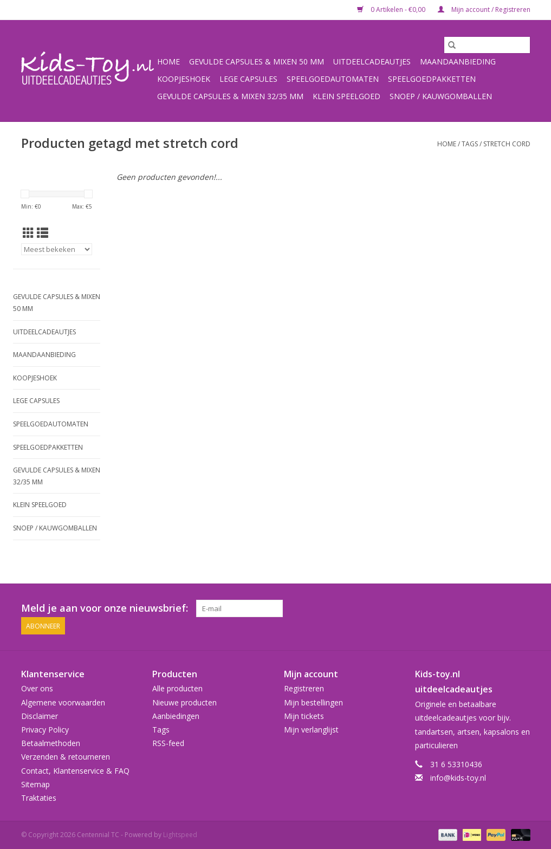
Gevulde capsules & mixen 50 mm (256, 61)
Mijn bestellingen (313, 702)
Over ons (37, 688)
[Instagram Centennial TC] (521, 608)
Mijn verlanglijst (311, 729)
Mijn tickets (304, 716)
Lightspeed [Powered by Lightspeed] (180, 834)
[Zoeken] (487, 45)
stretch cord (506, 143)
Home (168, 61)
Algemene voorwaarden (63, 702)
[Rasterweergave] (28, 233)
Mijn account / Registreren (484, 9)
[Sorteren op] (57, 249)
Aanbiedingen (175, 716)
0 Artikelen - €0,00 (392, 9)
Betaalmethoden (50, 743)
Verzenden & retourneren (65, 756)
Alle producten (177, 688)
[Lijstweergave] (42, 233)
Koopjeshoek (183, 79)
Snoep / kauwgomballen (441, 96)
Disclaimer (39, 716)
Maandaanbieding (458, 61)
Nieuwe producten (184, 702)
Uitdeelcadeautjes (372, 61)
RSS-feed (168, 743)
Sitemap (35, 784)
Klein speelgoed (346, 96)
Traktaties (38, 798)
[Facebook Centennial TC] (501, 608)
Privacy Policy (45, 729)
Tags (470, 143)
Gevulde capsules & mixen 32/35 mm (230, 96)
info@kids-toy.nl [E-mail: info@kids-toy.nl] (458, 778)
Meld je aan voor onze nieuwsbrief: (104, 608)
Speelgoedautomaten (333, 79)
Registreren (304, 688)
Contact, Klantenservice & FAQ (75, 770)
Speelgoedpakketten (432, 79)
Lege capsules (248, 79)
